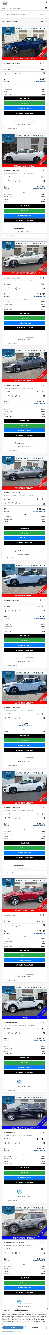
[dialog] (24, 1321)
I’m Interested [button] (24, 103)
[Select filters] (42, 21)
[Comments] (44, 74)
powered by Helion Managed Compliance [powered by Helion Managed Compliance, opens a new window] (12, 1331)
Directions (16, 8)
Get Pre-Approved (24, 108)
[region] (24, 90)
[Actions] (43, 63)
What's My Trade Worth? (24, 113)
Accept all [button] (13, 1327)
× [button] (47, 1309)
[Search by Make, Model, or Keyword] (23, 14)
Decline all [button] (35, 1327)
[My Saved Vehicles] (46, 2)
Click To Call (24, 98)
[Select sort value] (45, 21)
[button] (6, 8)
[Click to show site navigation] (46, 8)
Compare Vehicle (12, 128)
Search (42, 14)
